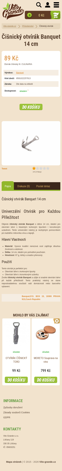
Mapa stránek (13, 462)
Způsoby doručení (12, 407)
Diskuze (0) (23, 186)
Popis (8, 186)
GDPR (6, 417)
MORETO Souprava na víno (46, 359)
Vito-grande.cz (9, 26)
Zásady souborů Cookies (16, 412)
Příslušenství (28, 26)
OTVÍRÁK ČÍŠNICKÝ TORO (16, 359)
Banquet (20, 73)
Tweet (4, 169)
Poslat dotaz (43, 186)
